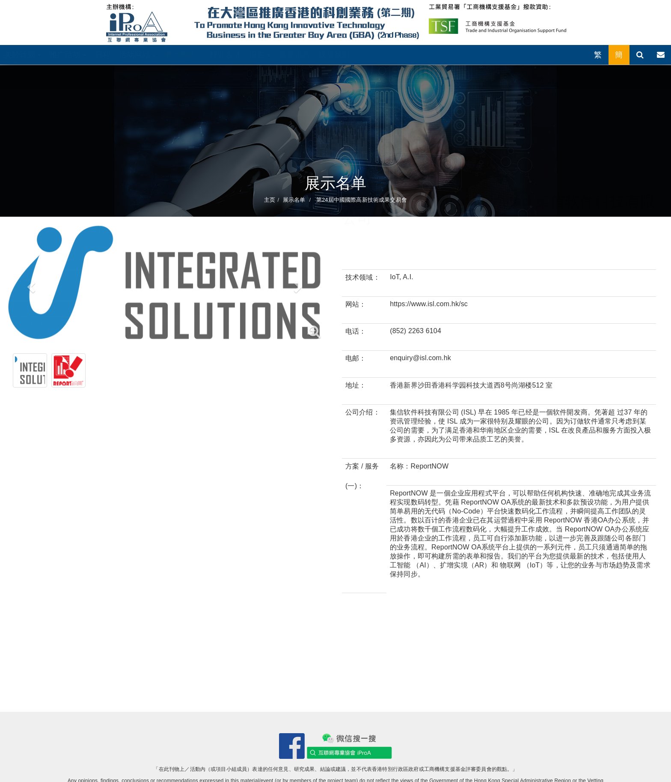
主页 (269, 200)
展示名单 (182, 55)
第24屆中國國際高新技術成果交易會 (361, 200)
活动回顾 (137, 55)
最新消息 (294, 55)
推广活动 (68, 55)
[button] (30, 284)
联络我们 (334, 55)
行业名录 (225, 55)
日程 (102, 55)
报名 (259, 55)
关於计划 (22, 55)
